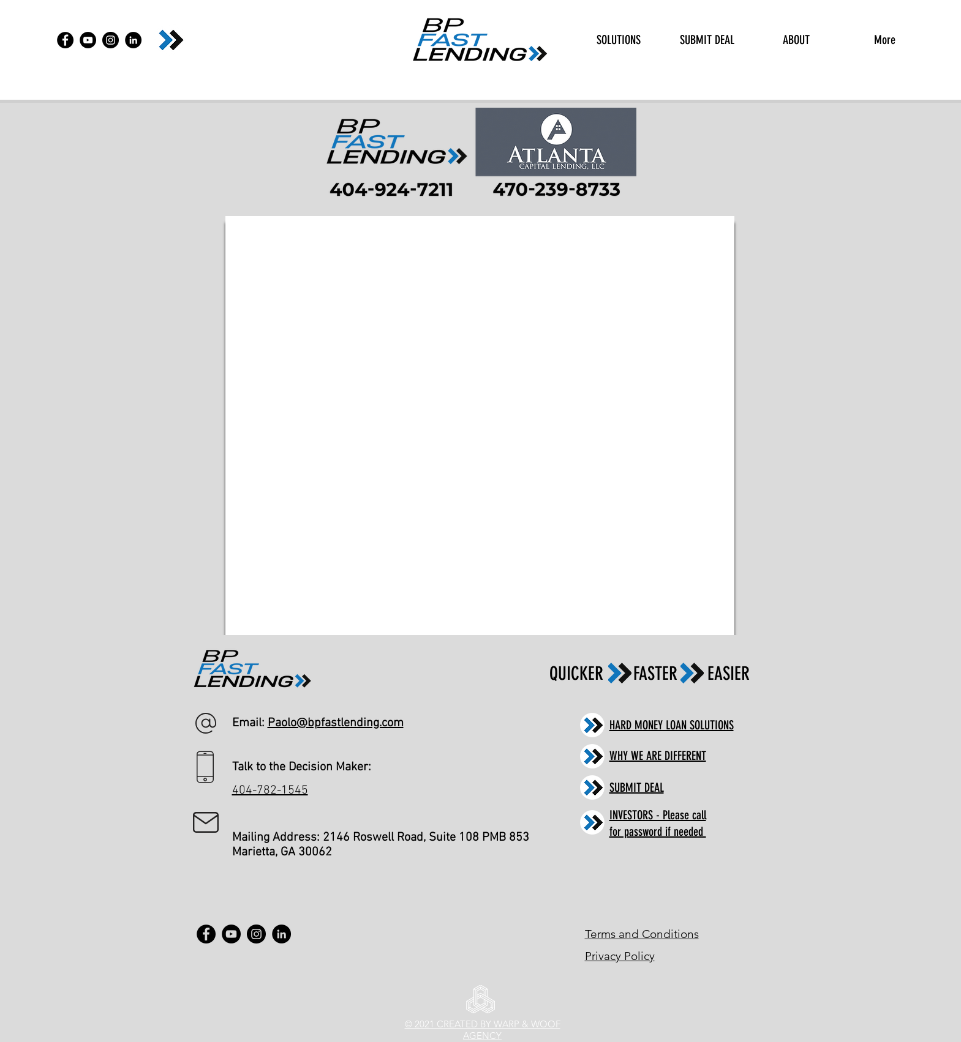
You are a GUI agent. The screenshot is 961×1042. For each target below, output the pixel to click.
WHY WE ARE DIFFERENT (657, 755)
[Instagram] (110, 40)
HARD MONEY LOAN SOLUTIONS (671, 725)
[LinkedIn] (133, 40)
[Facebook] (65, 40)
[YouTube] (88, 40)
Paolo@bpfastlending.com (336, 723)
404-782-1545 (270, 790)
